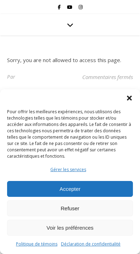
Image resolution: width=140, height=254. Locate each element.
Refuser (70, 208)
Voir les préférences (70, 228)
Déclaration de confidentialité (91, 244)
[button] (129, 98)
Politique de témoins (36, 244)
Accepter (70, 189)
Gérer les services (68, 170)
